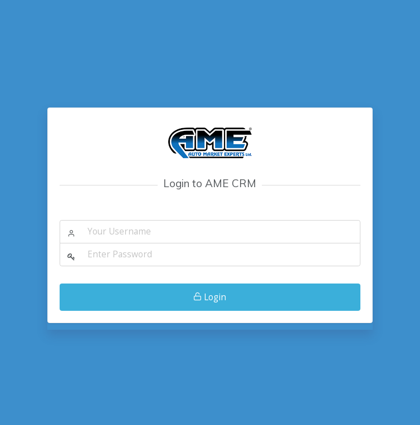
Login (209, 297)
